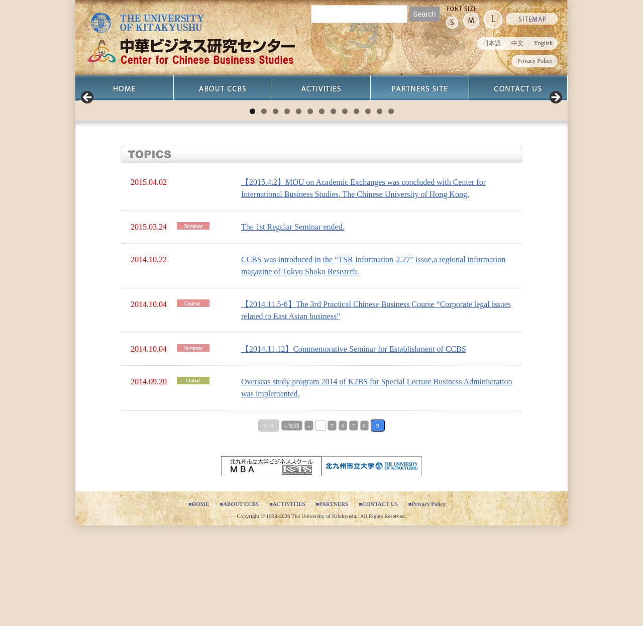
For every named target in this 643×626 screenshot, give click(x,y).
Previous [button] (87, 148)
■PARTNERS (332, 604)
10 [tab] (356, 212)
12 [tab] (379, 212)
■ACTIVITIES (287, 604)
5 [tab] (298, 212)
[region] (321, 150)
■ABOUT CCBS (239, 604)
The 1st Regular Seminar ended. (293, 327)
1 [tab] (252, 212)
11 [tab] (368, 212)
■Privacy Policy (427, 604)
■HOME (198, 604)
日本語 (492, 43)
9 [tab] (345, 212)
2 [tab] (264, 212)
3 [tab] (275, 212)
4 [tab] (287, 212)
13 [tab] (391, 212)
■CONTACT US (378, 604)
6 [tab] (310, 212)
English (543, 43)
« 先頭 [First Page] (291, 526)
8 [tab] (333, 212)
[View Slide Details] (175, 150)
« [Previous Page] (308, 526)
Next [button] (555, 148)
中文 (517, 43)
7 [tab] (322, 212)
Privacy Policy (535, 60)
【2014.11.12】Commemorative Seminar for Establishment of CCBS (353, 449)
